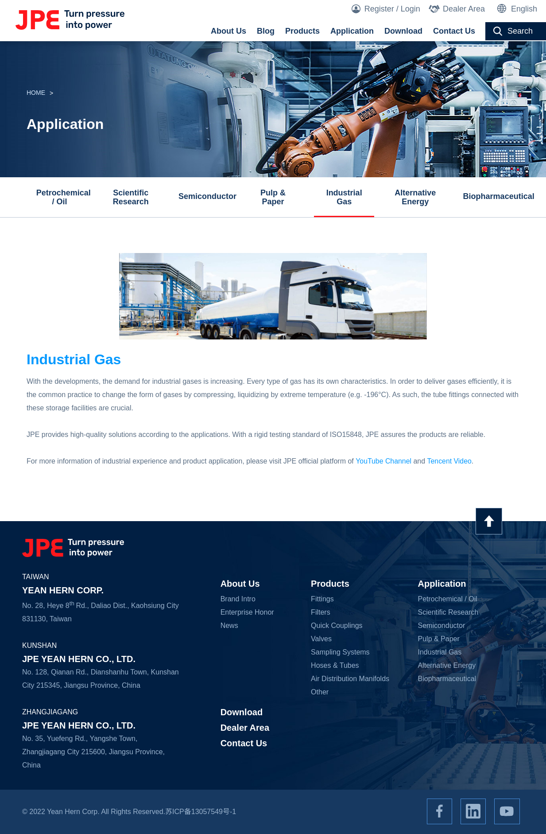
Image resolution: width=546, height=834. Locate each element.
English (524, 8)
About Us (228, 31)
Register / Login (392, 8)
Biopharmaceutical (490, 196)
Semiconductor (205, 196)
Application (352, 31)
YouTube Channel (384, 461)
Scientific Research (131, 197)
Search (520, 31)
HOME (36, 93)
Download (403, 31)
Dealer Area (464, 8)
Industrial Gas (344, 197)
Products (302, 31)
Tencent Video (449, 461)
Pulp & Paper (273, 197)
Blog (266, 31)
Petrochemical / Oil (63, 197)
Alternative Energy (415, 197)
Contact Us (454, 31)
